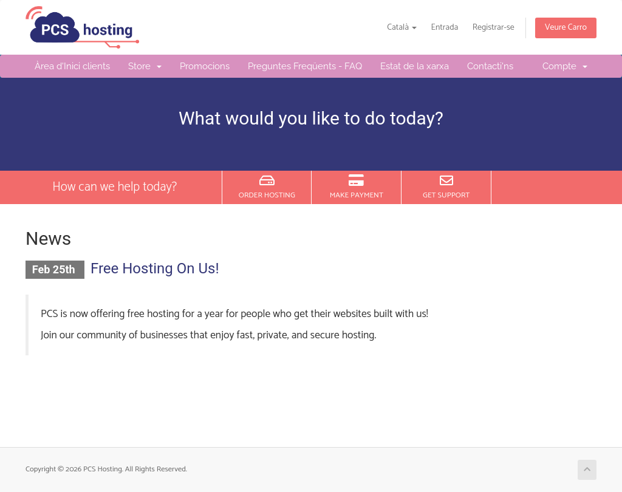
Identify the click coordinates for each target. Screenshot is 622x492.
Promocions (205, 66)
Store (145, 66)
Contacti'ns (490, 66)
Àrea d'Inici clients (72, 66)
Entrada (445, 28)
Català (402, 28)
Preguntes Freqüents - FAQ (305, 66)
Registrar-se (493, 28)
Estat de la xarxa (414, 66)
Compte (564, 66)
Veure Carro (566, 28)
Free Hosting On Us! (155, 268)
